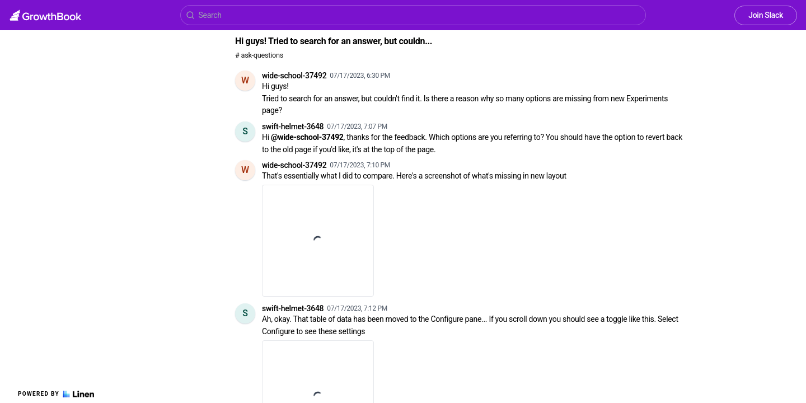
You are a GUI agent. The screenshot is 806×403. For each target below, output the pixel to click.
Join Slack (765, 15)
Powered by (56, 394)
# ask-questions (259, 55)
